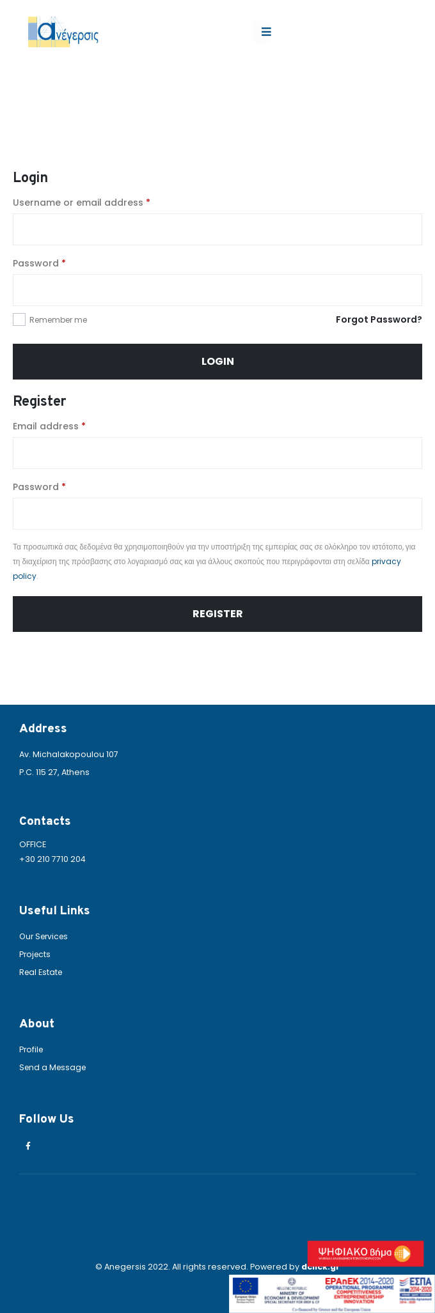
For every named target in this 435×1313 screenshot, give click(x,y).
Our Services (45, 936)
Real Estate (42, 972)
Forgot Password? (379, 319)
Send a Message (54, 1067)
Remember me (58, 319)
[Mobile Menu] (262, 32)
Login (218, 361)
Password (39, 263)
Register (218, 613)
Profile (32, 1049)
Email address (49, 426)
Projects (35, 954)
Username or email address (81, 202)
